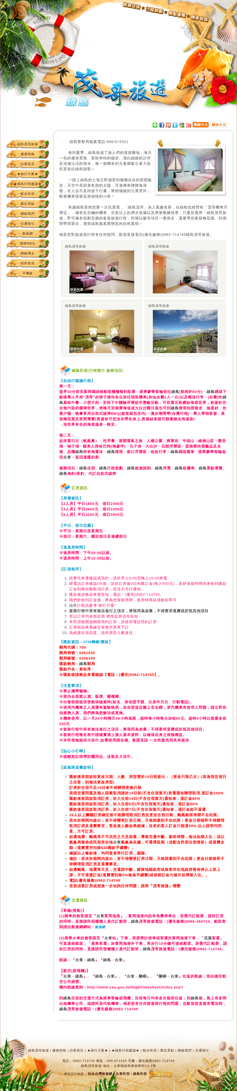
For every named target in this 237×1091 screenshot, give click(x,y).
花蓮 (208, 938)
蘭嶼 (143, 976)
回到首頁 (28, 263)
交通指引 (28, 223)
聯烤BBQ (27, 243)
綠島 (73, 142)
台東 (67, 457)
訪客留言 (28, 164)
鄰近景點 (28, 204)
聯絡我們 (28, 213)
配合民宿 (28, 194)
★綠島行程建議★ (28, 184)
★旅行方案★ (27, 174)
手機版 (27, 273)
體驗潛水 (28, 253)
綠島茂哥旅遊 (27, 144)
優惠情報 (28, 154)
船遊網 (27, 233)
